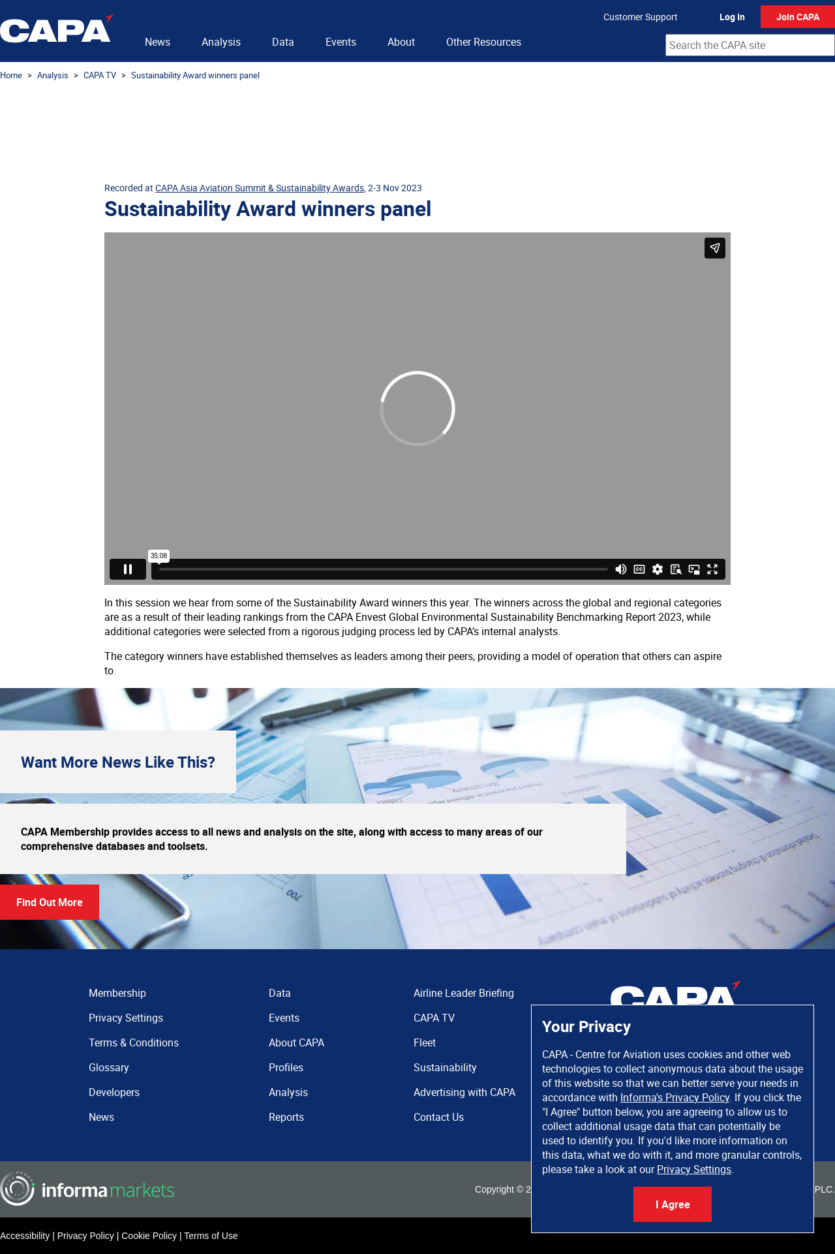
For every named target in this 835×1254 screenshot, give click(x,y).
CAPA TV (100, 75)
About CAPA (296, 1042)
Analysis (221, 42)
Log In (732, 16)
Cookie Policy (149, 1235)
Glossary (109, 1067)
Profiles (286, 1067)
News (157, 42)
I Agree (673, 1204)
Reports (286, 1117)
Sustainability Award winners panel (195, 75)
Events (341, 42)
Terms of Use (210, 1235)
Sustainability (445, 1067)
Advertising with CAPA (464, 1092)
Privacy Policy (85, 1235)
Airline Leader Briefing (464, 993)
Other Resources (483, 42)
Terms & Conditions (134, 1042)
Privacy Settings (694, 1169)
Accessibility (25, 1235)
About (401, 42)
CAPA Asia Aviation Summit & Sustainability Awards (259, 187)
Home (11, 75)
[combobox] (750, 45)
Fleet (425, 1042)
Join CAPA (797, 16)
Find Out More (49, 902)
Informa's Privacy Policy (674, 1097)
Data (283, 42)
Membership (117, 993)
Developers (114, 1092)
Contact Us (439, 1117)
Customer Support (640, 16)
